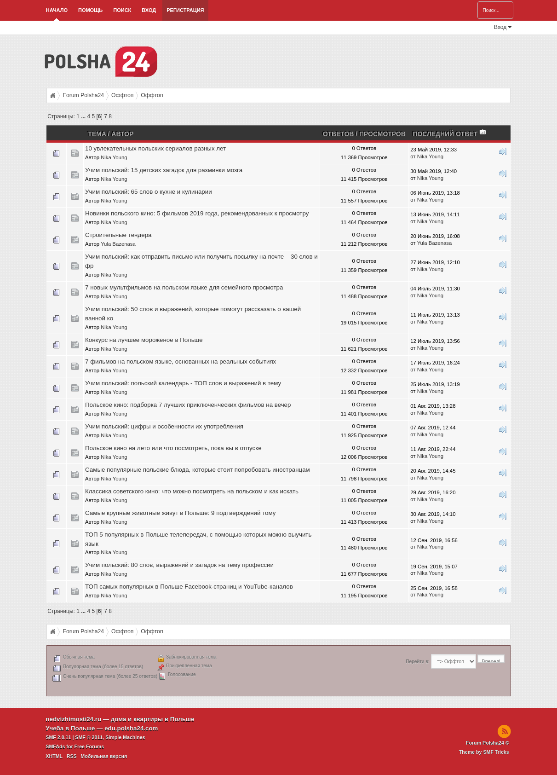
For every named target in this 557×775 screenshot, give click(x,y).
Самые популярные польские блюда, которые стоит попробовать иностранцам (197, 469)
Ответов (338, 134)
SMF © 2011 (89, 737)
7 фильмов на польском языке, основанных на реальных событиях (180, 361)
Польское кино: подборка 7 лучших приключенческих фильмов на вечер (188, 404)
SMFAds (55, 746)
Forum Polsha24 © (487, 743)
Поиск (122, 10)
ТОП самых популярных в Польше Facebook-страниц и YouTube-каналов (189, 586)
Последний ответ (450, 134)
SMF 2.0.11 (58, 737)
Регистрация (185, 10)
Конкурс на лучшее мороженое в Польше (144, 339)
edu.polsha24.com (131, 728)
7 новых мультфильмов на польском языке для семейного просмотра (184, 287)
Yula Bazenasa (118, 244)
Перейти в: (417, 661)
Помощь (90, 10)
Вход (149, 10)
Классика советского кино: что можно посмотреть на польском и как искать (192, 491)
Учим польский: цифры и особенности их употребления (164, 426)
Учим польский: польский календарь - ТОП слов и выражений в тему (183, 383)
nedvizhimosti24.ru (73, 719)
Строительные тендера (118, 234)
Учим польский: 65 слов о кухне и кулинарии (148, 191)
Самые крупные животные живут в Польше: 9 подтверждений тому (180, 512)
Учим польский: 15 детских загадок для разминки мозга (163, 170)
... (84, 116)
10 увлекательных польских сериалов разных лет (155, 148)
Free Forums (89, 746)
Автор (122, 134)
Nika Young (114, 157)
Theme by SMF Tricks (484, 752)
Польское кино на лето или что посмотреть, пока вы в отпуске (173, 448)
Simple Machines (125, 737)
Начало (57, 10)
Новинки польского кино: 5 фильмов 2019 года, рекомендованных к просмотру (197, 213)
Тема (97, 134)
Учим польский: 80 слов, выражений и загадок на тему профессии (179, 564)
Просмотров (382, 134)
